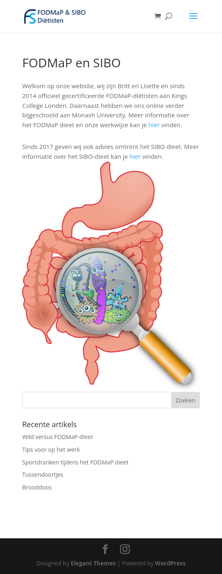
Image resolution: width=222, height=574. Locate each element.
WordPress (170, 563)
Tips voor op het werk (51, 449)
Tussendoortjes (42, 474)
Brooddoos (37, 487)
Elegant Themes (93, 563)
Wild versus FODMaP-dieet (57, 437)
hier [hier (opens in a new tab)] (154, 125)
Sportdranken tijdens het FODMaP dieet (75, 462)
